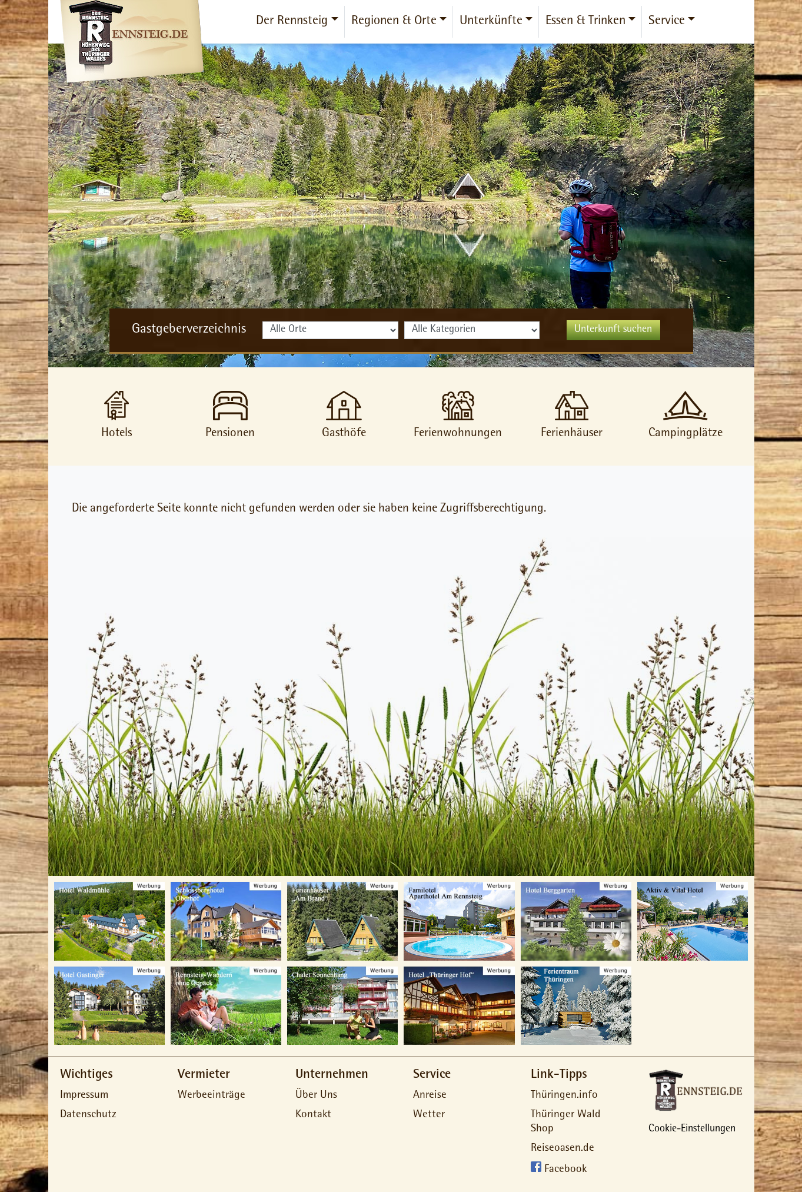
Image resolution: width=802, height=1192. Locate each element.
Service (666, 21)
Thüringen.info (564, 1095)
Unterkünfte (491, 21)
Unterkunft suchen (613, 330)
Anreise (430, 1095)
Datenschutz (88, 1115)
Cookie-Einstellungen (692, 1129)
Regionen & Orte (394, 21)
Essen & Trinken (585, 21)
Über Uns (316, 1095)
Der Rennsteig (292, 21)
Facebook (565, 1170)
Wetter (429, 1115)
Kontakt (313, 1115)
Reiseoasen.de (562, 1148)
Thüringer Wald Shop (566, 1122)
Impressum (84, 1095)
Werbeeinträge (211, 1095)
